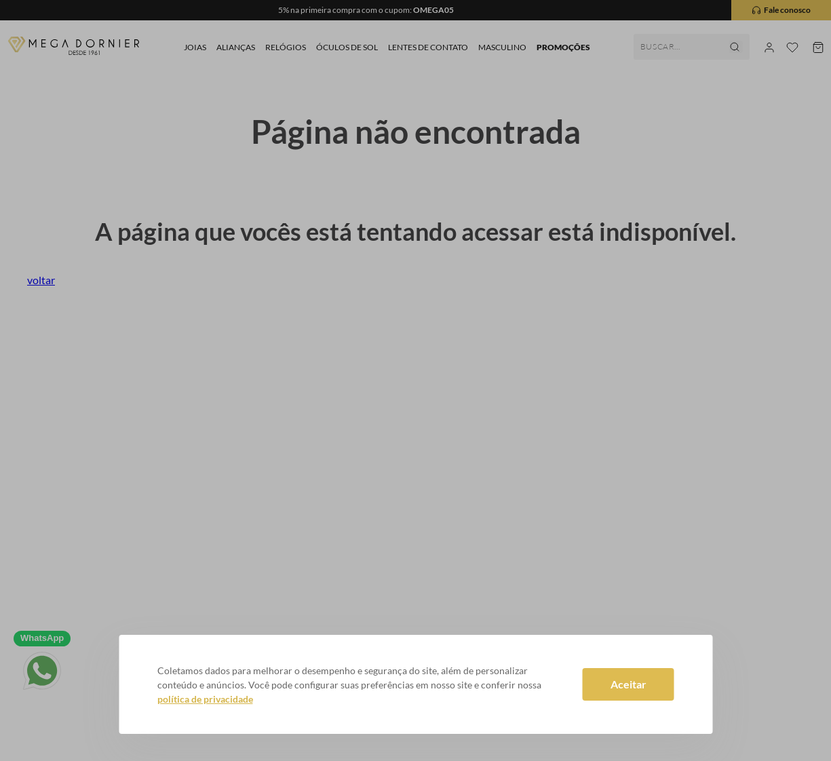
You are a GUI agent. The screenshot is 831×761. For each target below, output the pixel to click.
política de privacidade (205, 699)
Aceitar (628, 684)
